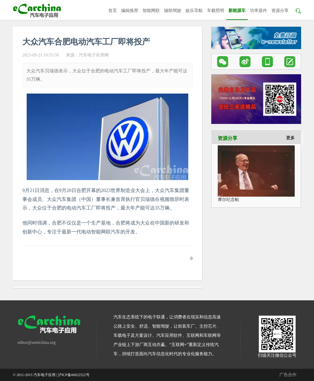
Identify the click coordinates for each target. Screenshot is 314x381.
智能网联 (151, 10)
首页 (112, 10)
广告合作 (288, 374)
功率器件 (258, 10)
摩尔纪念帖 (228, 199)
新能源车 (237, 10)
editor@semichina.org (36, 342)
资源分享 (280, 10)
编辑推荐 (129, 10)
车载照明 (215, 10)
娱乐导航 (194, 10)
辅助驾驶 (172, 10)
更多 (290, 138)
